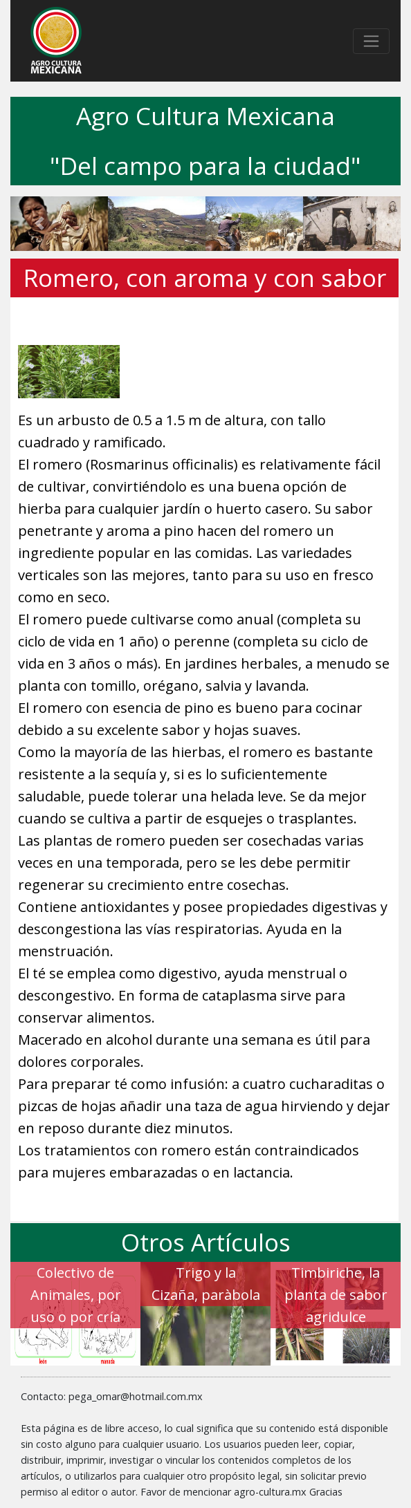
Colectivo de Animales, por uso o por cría (75, 1294)
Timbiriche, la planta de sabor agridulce (335, 1294)
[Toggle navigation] (371, 41)
